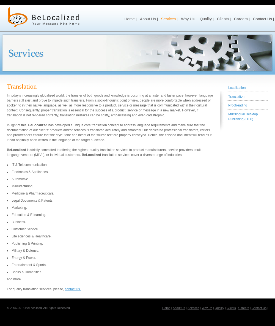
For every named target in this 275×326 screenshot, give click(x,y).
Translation (236, 96)
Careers (241, 19)
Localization (237, 88)
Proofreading (237, 105)
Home (130, 19)
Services (168, 19)
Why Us (187, 19)
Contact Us (262, 19)
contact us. (73, 289)
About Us (148, 19)
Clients (223, 19)
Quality (206, 19)
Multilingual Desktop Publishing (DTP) (243, 116)
